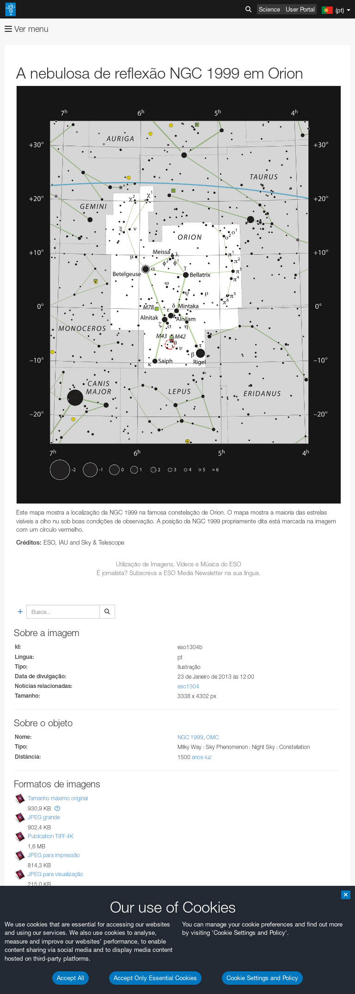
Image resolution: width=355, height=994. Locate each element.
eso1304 (188, 686)
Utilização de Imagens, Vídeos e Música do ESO (178, 564)
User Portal (300, 9)
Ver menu (27, 29)
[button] (57, 808)
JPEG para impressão (54, 855)
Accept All (70, 978)
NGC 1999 (190, 737)
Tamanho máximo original (58, 798)
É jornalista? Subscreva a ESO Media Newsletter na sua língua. (179, 573)
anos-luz (202, 757)
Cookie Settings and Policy (262, 978)
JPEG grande (44, 817)
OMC (212, 737)
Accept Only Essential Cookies (155, 978)
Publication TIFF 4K (50, 836)
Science (269, 9)
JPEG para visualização (55, 874)
